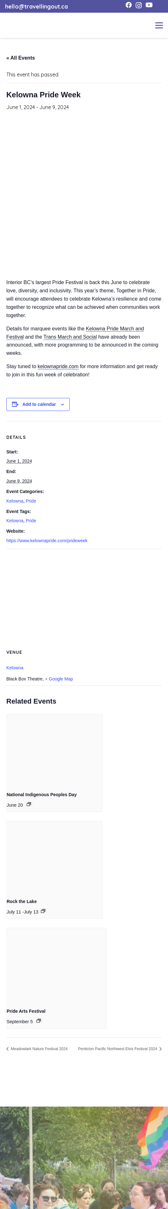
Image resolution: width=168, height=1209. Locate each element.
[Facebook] (129, 5)
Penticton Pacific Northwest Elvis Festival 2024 (118, 1049)
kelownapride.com (58, 366)
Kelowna (14, 501)
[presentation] (54, 750)
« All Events (20, 58)
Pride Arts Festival (26, 1011)
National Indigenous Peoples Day (42, 794)
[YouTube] (149, 5)
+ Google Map (59, 678)
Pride (31, 501)
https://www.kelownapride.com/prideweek (46, 540)
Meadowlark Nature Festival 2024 (39, 1049)
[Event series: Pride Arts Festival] (38, 1021)
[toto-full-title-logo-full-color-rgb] (15, 25)
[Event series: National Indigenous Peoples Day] (29, 804)
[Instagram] (139, 5)
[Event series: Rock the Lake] (43, 911)
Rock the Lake (22, 901)
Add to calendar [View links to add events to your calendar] (39, 404)
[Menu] (159, 25)
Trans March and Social (70, 337)
